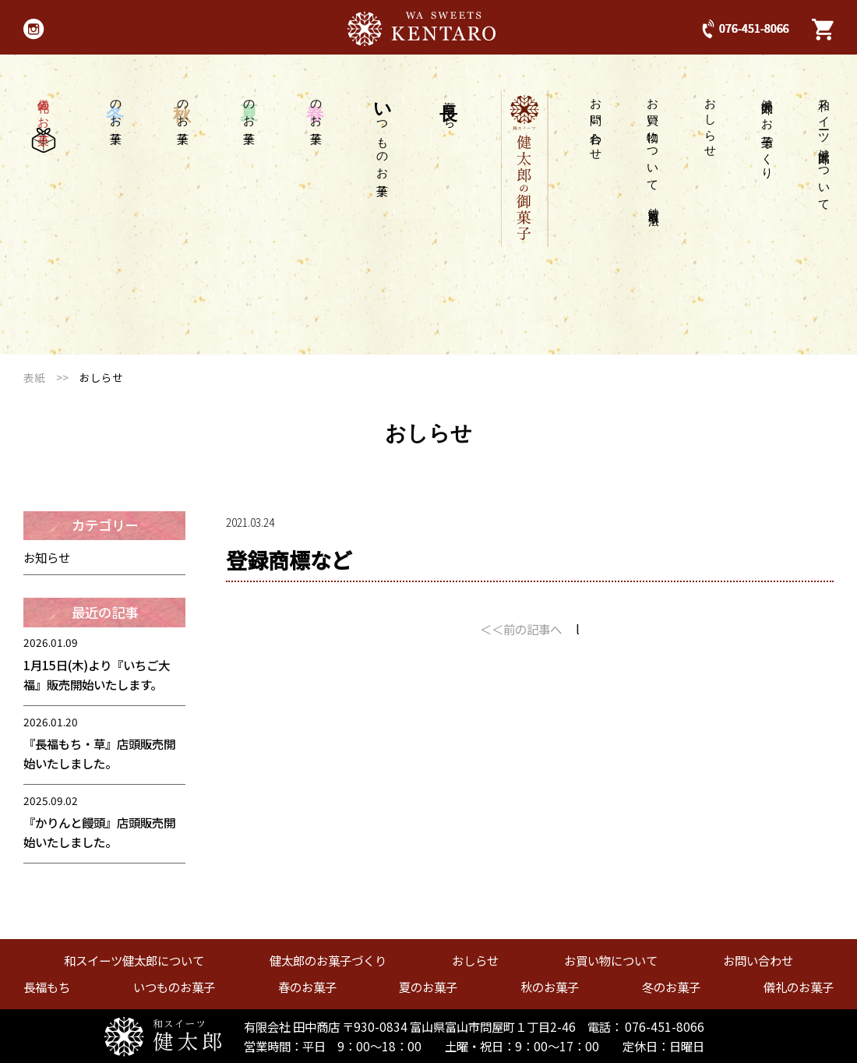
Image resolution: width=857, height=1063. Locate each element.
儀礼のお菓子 (43, 121)
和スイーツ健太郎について (824, 148)
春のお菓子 (307, 986)
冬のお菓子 (671, 986)
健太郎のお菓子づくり (767, 132)
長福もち (46, 986)
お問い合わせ (596, 123)
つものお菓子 (382, 134)
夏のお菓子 (428, 986)
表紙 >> (51, 377)
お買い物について (653, 149)
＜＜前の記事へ (521, 628)
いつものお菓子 (174, 986)
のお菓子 (316, 108)
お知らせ (46, 557)
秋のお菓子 (549, 986)
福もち (449, 107)
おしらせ (711, 121)
